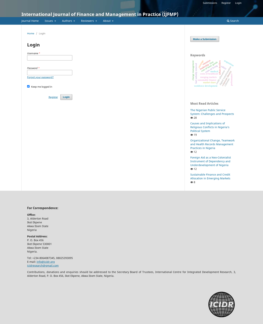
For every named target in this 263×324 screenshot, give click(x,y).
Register (226, 3)
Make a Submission (205, 39)
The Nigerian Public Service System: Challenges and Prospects (212, 112)
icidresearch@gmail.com (43, 265)
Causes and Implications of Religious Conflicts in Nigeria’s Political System (209, 127)
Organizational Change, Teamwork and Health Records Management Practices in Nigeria (212, 144)
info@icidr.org (46, 262)
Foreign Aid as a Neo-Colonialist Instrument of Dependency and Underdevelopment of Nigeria (210, 161)
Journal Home (30, 21)
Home (30, 33)
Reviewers (88, 21)
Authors (67, 21)
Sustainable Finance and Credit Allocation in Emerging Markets (210, 176)
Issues (49, 21)
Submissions (210, 3)
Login (238, 3)
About (107, 21)
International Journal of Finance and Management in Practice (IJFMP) (99, 14)
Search (233, 21)
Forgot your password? (40, 77)
